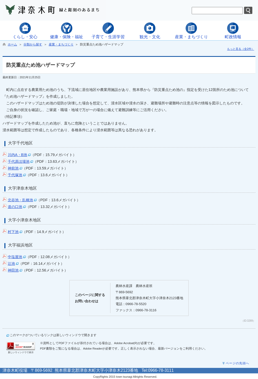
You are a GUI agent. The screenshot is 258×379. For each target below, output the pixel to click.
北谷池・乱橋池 (20, 200)
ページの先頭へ (237, 363)
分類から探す (32, 44)
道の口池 (15, 207)
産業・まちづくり (61, 44)
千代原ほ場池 (18, 161)
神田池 (13, 270)
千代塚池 (15, 175)
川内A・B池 (17, 155)
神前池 (13, 168)
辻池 (11, 263)
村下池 (13, 232)
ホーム (12, 44)
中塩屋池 (15, 257)
